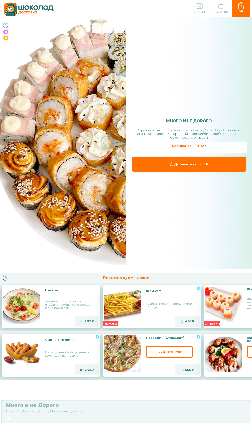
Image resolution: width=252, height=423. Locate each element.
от (87, 321)
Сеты (43, 411)
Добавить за (189, 164)
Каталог (29, 411)
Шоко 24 (13, 411)
